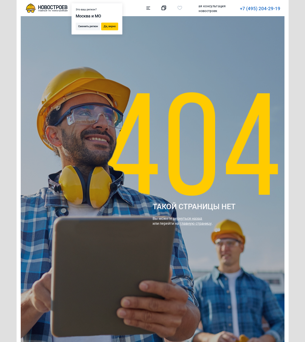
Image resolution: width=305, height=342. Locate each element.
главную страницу (196, 223)
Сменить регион (88, 26)
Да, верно (110, 26)
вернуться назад (187, 218)
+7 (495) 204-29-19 (202, 8)
